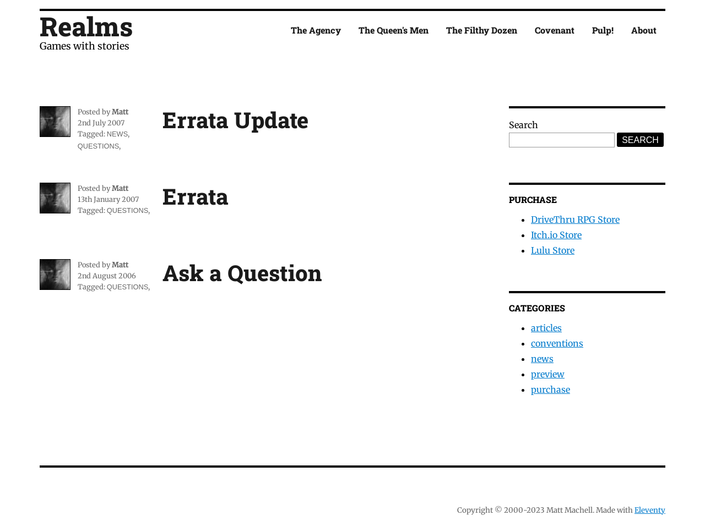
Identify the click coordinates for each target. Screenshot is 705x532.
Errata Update (235, 119)
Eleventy (649, 510)
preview (548, 374)
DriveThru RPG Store (575, 219)
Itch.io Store (556, 234)
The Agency (316, 30)
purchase (550, 389)
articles (546, 327)
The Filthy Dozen (481, 30)
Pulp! (603, 30)
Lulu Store (552, 250)
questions (98, 146)
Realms (86, 26)
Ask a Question (242, 272)
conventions (557, 343)
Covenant (554, 30)
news (117, 134)
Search (523, 124)
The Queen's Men (394, 30)
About (644, 30)
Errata (195, 196)
